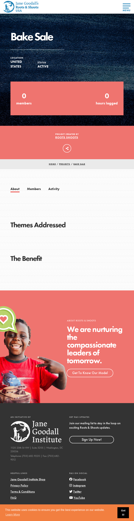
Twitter (75, 492)
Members (34, 189)
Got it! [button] (123, 512)
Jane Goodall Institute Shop (27, 479)
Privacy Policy (19, 485)
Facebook (77, 479)
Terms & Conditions (22, 492)
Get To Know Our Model (90, 373)
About (15, 189)
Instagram (77, 485)
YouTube (77, 498)
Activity (53, 189)
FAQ (13, 498)
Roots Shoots (66, 137)
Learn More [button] (13, 514)
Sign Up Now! (92, 439)
